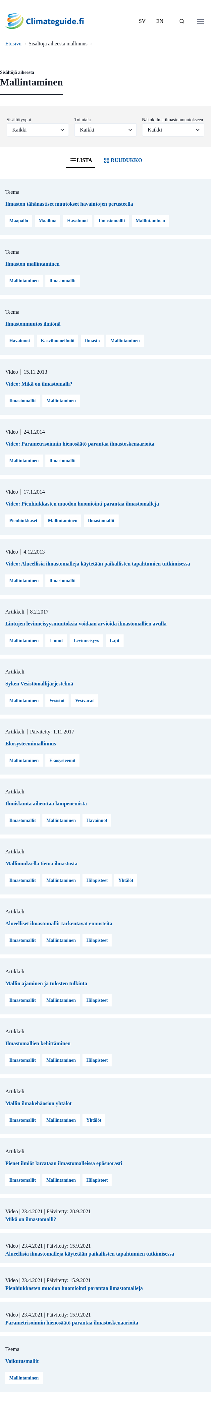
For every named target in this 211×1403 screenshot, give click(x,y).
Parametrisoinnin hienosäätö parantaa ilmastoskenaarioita (71, 1322)
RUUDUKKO (122, 160)
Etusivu (13, 43)
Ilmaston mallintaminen (32, 264)
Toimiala (82, 119)
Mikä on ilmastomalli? (30, 1219)
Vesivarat (84, 700)
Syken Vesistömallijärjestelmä (39, 683)
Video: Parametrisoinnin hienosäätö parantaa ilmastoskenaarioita (79, 444)
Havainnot (77, 220)
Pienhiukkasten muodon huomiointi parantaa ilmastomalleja (74, 1288)
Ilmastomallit (111, 220)
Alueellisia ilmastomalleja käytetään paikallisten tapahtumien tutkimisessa (89, 1254)
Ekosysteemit (62, 760)
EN (159, 21)
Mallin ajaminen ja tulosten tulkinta (46, 983)
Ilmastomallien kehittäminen (38, 1043)
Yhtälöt (125, 880)
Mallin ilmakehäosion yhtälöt (38, 1103)
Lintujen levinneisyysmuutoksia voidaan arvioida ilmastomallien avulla (86, 623)
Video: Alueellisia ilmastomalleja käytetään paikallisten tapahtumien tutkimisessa (97, 564)
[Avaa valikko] (200, 21)
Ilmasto (92, 340)
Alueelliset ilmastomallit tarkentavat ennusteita (58, 923)
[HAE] (182, 21)
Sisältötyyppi (19, 119)
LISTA (80, 160)
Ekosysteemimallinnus (30, 743)
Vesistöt (57, 700)
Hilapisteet (97, 880)
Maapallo (18, 220)
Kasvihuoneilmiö (57, 340)
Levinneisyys (86, 640)
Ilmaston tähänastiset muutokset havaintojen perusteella (69, 204)
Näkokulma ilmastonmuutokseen (172, 119)
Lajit (115, 640)
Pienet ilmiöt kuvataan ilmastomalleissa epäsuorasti (63, 1163)
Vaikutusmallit (22, 1361)
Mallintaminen (150, 220)
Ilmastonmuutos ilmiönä (33, 324)
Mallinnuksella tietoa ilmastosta (41, 863)
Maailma (48, 220)
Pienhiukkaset (23, 520)
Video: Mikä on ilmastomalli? (39, 384)
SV (142, 21)
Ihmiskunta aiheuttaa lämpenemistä (46, 803)
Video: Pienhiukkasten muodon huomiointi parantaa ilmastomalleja (82, 504)
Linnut (56, 640)
